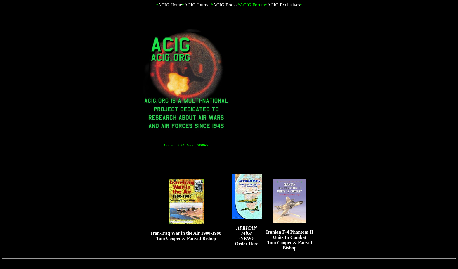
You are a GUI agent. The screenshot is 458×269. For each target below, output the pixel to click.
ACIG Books (225, 4)
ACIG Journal (197, 4)
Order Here (247, 243)
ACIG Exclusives (283, 4)
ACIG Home (170, 4)
